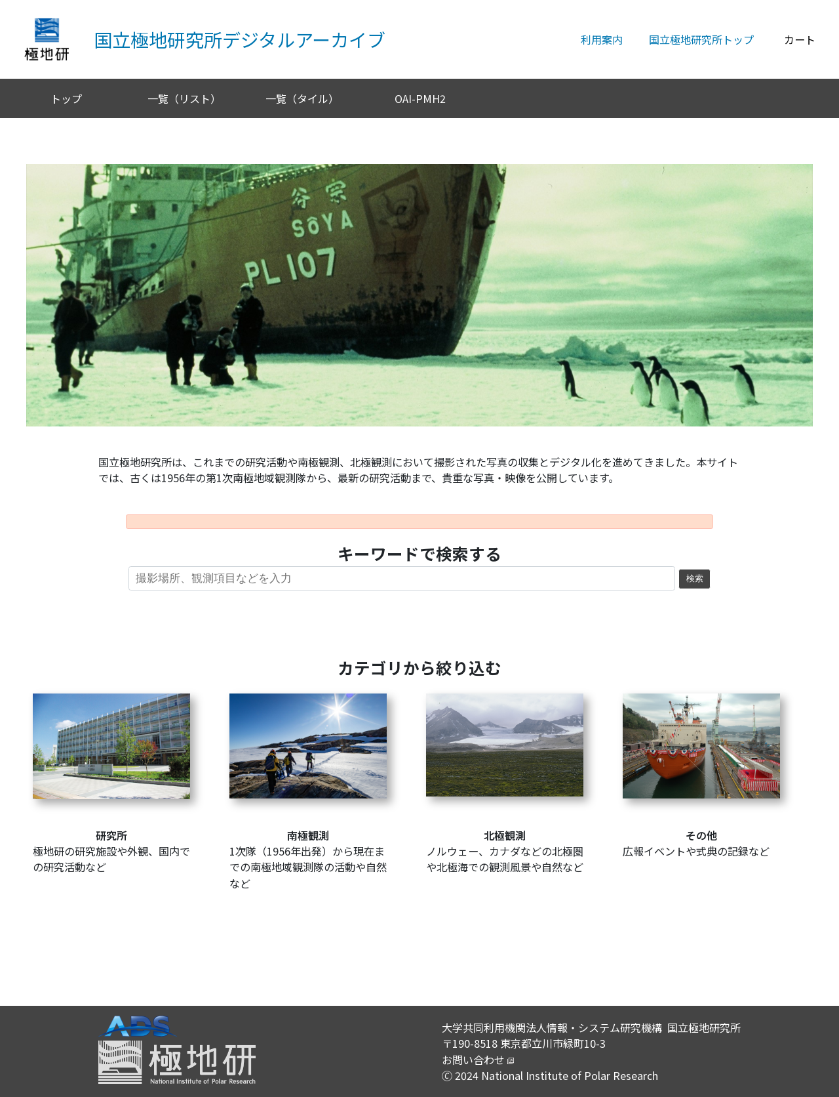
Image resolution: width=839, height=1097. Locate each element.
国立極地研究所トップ (701, 39)
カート (799, 39)
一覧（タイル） (302, 98)
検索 (694, 578)
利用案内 (602, 39)
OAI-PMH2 (420, 98)
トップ (66, 98)
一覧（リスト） (184, 98)
